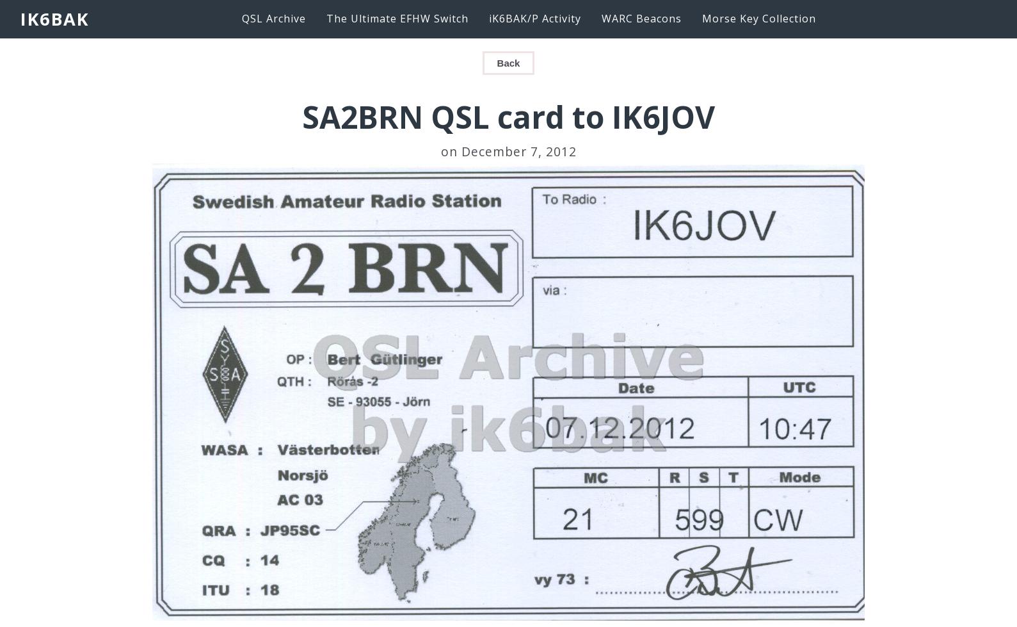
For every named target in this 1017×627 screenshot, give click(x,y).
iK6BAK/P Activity (535, 19)
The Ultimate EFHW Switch (397, 19)
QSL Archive (274, 19)
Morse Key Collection (759, 19)
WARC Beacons (642, 19)
